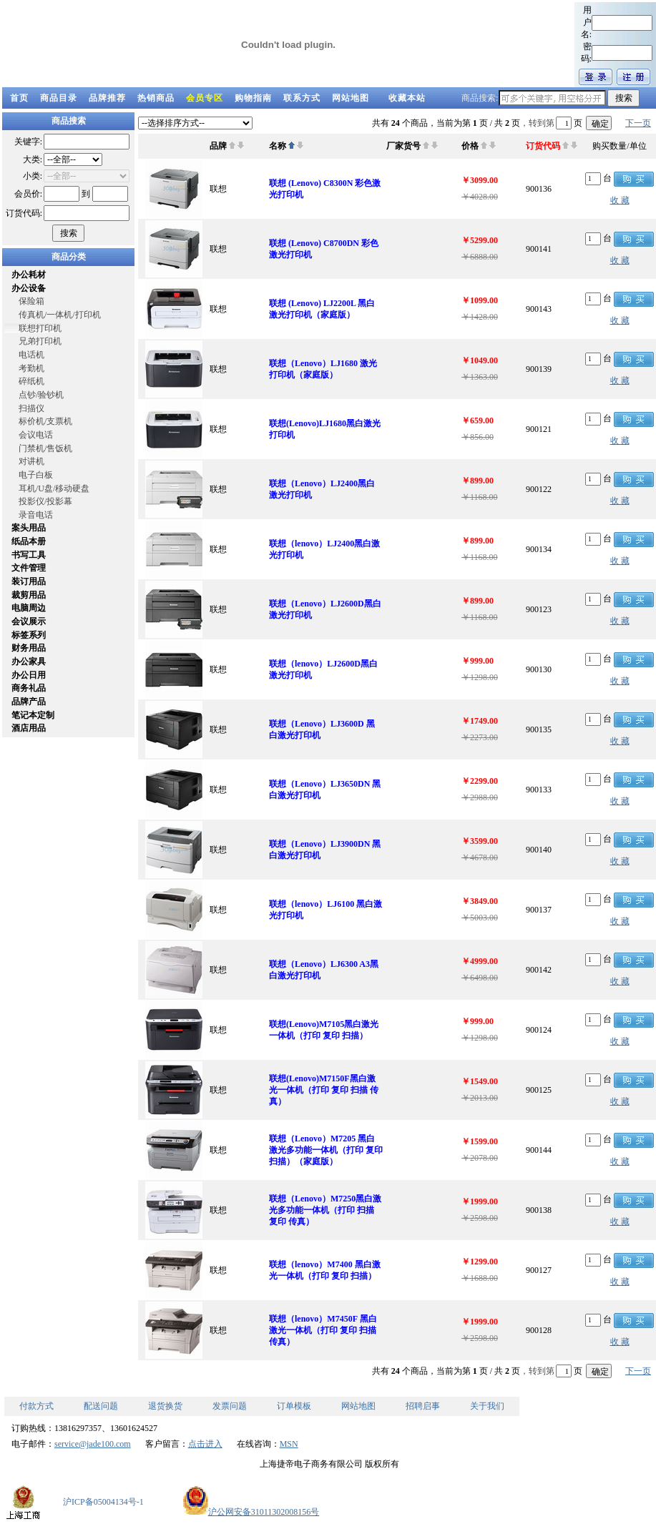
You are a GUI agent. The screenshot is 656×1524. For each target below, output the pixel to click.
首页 (19, 98)
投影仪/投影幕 (45, 501)
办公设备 (28, 288)
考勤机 (31, 368)
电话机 (31, 355)
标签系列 (28, 635)
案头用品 (28, 528)
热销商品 (156, 98)
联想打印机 (40, 328)
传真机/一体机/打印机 (60, 315)
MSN (289, 1444)
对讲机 (31, 461)
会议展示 (28, 621)
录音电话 (36, 515)
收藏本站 (407, 98)
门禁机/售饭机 (45, 448)
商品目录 (58, 98)
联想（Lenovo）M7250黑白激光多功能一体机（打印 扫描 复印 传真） (325, 1210)
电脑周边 (28, 608)
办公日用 (28, 675)
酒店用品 (28, 728)
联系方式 (301, 98)
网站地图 (350, 98)
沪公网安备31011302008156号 (251, 1512)
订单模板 (294, 1406)
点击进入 (205, 1444)
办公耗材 (28, 275)
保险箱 (31, 301)
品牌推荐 (107, 98)
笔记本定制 (32, 715)
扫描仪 (31, 408)
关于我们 (487, 1406)
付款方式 (36, 1406)
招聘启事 (423, 1406)
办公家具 (28, 662)
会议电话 (36, 435)
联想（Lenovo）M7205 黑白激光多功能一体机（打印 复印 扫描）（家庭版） (326, 1150)
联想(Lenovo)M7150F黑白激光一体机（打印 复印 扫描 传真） (323, 1089)
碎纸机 (31, 381)
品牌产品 (28, 702)
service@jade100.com (92, 1444)
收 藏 (620, 200)
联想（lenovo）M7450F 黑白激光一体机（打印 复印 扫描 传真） (323, 1330)
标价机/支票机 (45, 421)
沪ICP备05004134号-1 (103, 1502)
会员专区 (204, 98)
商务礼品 (28, 688)
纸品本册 (28, 541)
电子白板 (36, 475)
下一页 (638, 123)
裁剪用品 (28, 595)
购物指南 (253, 98)
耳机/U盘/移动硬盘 (54, 488)
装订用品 (28, 581)
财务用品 (28, 648)
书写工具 (28, 555)
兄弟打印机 (40, 341)
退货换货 (165, 1406)
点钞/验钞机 (41, 395)
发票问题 (229, 1406)
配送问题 (101, 1406)
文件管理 (28, 568)
